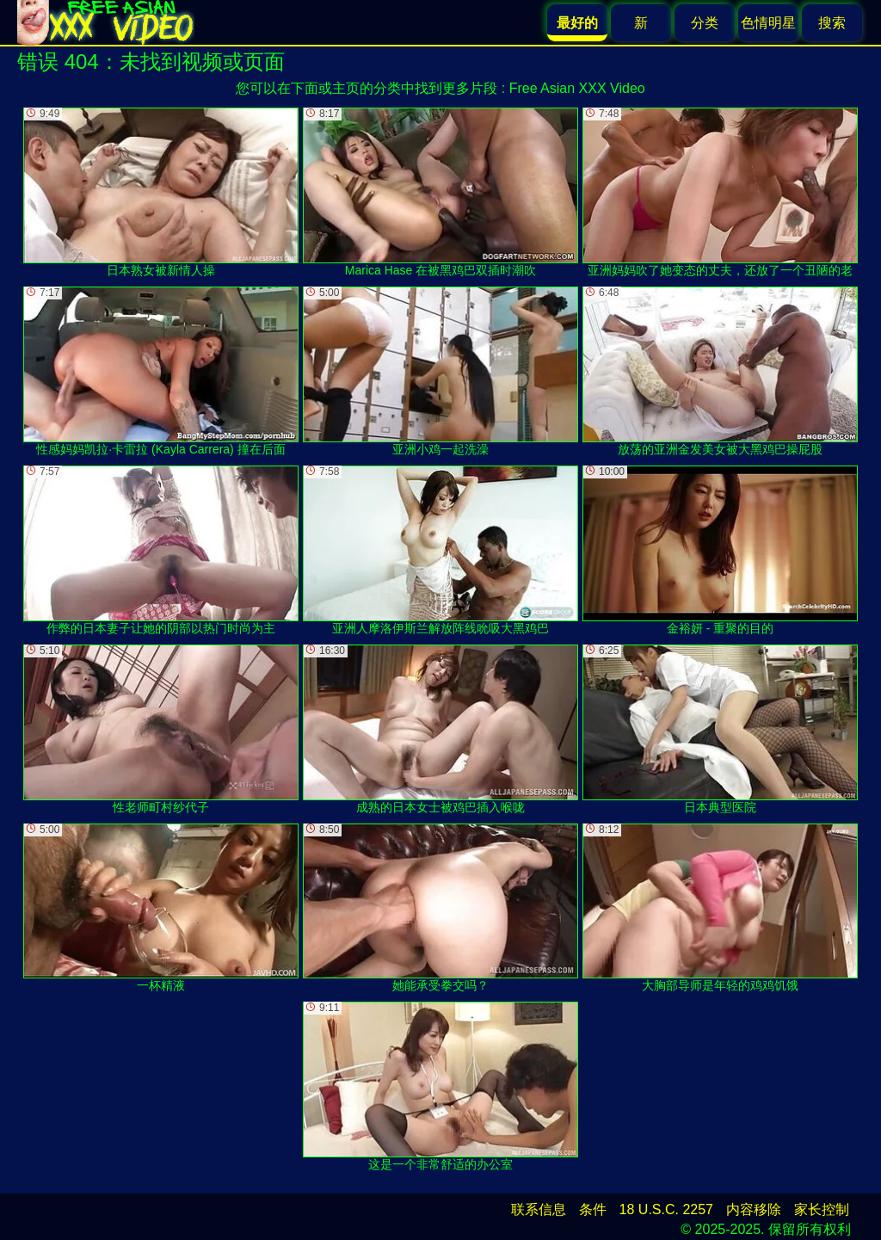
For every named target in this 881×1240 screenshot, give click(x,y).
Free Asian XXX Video (577, 88)
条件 (593, 1209)
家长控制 (821, 1209)
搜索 (832, 22)
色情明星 (768, 22)
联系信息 (538, 1209)
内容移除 (753, 1209)
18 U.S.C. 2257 (666, 1209)
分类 (704, 22)
